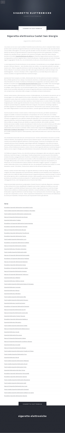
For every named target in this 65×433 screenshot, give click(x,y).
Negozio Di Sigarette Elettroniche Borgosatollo (16, 255)
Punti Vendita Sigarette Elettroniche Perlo (15, 367)
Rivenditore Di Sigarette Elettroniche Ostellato (16, 242)
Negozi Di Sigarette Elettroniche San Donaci (16, 217)
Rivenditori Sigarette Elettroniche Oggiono (15, 376)
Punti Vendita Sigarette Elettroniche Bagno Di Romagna (19, 284)
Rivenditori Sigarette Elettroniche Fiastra (15, 236)
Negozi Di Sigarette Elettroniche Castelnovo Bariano (18, 341)
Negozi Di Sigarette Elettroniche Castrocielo (16, 313)
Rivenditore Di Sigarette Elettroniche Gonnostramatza (18, 223)
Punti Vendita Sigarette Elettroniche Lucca (30, 83)
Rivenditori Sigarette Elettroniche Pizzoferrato (16, 233)
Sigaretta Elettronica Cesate (11, 332)
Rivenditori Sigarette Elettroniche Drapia (15, 265)
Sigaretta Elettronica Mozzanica (12, 322)
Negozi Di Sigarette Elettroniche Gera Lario (15, 386)
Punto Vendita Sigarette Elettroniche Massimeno (17, 380)
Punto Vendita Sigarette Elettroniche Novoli (15, 364)
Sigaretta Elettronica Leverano (12, 287)
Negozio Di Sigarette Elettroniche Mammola (16, 261)
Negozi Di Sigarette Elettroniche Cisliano (15, 338)
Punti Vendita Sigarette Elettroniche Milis (15, 297)
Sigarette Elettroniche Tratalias (12, 220)
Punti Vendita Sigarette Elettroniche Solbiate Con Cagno (19, 392)
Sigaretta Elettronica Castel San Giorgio (14, 303)
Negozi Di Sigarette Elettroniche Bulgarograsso (17, 328)
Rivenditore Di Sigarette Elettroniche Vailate (16, 268)
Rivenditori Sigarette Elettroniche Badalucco (16, 319)
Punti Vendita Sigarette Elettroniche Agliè (15, 383)
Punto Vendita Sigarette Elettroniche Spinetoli (16, 389)
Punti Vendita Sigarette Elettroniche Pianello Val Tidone (19, 351)
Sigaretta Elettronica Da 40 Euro (24, 56)
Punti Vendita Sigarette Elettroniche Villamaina (16, 360)
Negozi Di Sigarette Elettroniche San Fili (14, 309)
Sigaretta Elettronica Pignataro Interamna (15, 249)
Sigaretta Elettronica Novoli (11, 357)
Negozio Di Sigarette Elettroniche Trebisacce (16, 274)
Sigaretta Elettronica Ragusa (11, 290)
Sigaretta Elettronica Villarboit (12, 277)
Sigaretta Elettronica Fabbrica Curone (14, 281)
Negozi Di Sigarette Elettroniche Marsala (15, 230)
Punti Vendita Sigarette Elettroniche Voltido (15, 325)
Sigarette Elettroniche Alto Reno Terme (14, 370)
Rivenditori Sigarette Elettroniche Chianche (15, 396)
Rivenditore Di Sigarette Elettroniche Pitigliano (16, 258)
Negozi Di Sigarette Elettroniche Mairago (15, 348)
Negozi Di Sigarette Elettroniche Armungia (15, 271)
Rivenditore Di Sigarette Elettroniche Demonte (16, 306)
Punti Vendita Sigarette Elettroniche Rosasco (16, 300)
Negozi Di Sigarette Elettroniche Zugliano (15, 245)
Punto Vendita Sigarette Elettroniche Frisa (15, 354)
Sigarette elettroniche (32, 13)
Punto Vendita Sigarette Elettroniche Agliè (15, 252)
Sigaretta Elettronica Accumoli (12, 345)
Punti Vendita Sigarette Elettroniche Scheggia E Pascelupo (19, 210)
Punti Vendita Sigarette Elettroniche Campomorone (17, 214)
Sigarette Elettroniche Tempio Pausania (14, 316)
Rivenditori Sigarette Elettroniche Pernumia (15, 226)
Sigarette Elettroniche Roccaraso (13, 335)
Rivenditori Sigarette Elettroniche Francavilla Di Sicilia (18, 207)
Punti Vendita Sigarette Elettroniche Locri (15, 239)
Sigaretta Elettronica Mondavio (12, 293)
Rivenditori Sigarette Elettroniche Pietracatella (16, 373)
